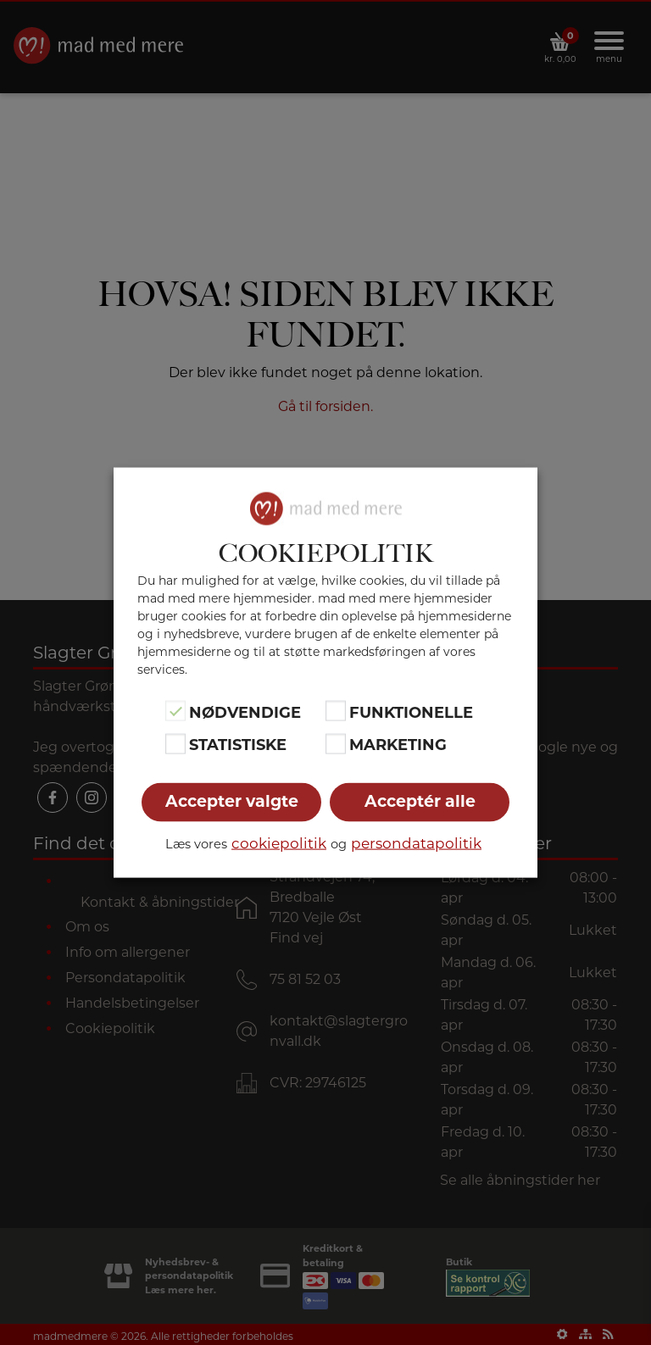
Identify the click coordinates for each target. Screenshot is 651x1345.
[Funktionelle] (336, 711)
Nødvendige (245, 712)
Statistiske (238, 745)
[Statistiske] (175, 743)
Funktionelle (411, 712)
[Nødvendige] (175, 711)
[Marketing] (336, 743)
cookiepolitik (278, 842)
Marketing (398, 745)
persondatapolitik (416, 842)
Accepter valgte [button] (231, 800)
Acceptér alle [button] (420, 800)
